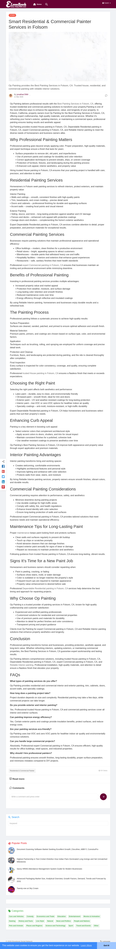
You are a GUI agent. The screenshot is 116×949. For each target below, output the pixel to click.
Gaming (12, 921)
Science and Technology (55, 926)
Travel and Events (83, 926)
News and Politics (63, 921)
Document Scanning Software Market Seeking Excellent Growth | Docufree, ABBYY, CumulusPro (57, 849)
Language (105, 941)
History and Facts (26, 921)
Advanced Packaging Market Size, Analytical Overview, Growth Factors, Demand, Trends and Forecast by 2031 (61, 880)
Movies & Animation (92, 916)
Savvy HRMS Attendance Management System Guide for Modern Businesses (49, 869)
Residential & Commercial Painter (22, 771)
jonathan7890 (22, 94)
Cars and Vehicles (16, 916)
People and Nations (82, 921)
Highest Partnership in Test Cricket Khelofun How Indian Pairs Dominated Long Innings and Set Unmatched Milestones (62, 860)
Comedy (30, 916)
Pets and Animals (16, 926)
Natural (50, 921)
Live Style (40, 921)
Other (96, 926)
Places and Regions (34, 926)
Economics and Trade (45, 916)
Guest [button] (106, 3)
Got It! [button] (106, 945)
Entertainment (74, 916)
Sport (71, 926)
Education (62, 916)
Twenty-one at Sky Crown (28, 888)
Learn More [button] (86, 945)
